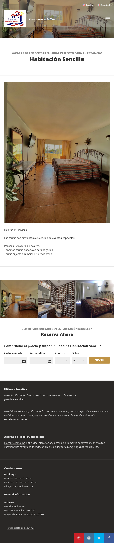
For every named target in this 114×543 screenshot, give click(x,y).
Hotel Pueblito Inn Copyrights (20, 527)
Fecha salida (37, 353)
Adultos (60, 353)
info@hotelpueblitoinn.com (19, 486)
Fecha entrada (13, 353)
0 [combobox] (74, 360)
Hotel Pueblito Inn (14, 442)
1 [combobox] (57, 360)
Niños (75, 353)
